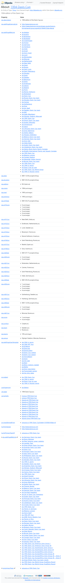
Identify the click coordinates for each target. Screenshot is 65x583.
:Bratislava (26, 37)
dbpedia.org (58, 10)
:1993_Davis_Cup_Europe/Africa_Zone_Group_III (38, 554)
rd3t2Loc (5, 299)
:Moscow (25, 59)
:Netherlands (27, 61)
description (6, 20)
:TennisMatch (27, 357)
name (4, 188)
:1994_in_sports (28, 462)
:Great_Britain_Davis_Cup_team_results (35, 560)
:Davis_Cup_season (29, 355)
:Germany (26, 45)
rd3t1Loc (5, 294)
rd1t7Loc (5, 244)
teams (4, 334)
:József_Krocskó (27, 476)
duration (5, 180)
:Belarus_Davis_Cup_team (31, 137)
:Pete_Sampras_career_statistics (33, 441)
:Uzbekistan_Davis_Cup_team (32, 147)
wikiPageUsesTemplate (9, 342)
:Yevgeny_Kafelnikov (29, 135)
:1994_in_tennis (28, 165)
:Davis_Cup (26, 96)
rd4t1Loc (5, 313)
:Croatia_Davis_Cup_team (31, 505)
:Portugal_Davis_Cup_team (31, 499)
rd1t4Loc (5, 232)
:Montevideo (27, 57)
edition (4, 184)
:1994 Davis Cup (29, 396)
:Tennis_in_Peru (28, 519)
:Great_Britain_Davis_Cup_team (33, 445)
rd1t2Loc (5, 224)
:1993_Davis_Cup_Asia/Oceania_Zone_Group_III (38, 550)
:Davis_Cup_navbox (29, 353)
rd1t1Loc (5, 219)
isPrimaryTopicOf (8, 433)
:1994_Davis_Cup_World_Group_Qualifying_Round (38, 564)
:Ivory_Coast (27, 53)
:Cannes (25, 102)
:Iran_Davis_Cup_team (30, 539)
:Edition (25, 388)
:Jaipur (25, 127)
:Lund (24, 55)
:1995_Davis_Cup (28, 118)
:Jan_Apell (26, 108)
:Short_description (28, 369)
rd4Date (5, 303)
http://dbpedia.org (36, 10)
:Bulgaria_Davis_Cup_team (31, 527)
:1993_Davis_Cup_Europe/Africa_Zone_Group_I (37, 552)
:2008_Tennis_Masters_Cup (31, 517)
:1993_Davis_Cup (28, 153)
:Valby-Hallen (27, 143)
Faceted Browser (45, 3)
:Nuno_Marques (28, 439)
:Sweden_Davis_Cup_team (31, 110)
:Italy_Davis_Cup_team (30, 454)
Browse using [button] (19, 2)
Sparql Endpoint (57, 3)
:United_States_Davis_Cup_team (33, 535)
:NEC (24, 112)
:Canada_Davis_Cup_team (31, 537)
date (4, 176)
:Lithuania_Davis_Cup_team (31, 129)
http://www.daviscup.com (30, 24)
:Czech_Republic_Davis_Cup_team (33, 529)
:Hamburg (26, 47)
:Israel (25, 51)
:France (25, 43)
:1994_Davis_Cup (28, 163)
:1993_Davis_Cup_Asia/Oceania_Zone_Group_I (37, 548)
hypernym (6, 388)
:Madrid (25, 88)
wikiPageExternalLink (9, 24)
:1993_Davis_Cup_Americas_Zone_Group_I (36, 544)
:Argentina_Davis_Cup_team (31, 466)
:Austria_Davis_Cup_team (31, 501)
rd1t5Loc (5, 236)
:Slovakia (25, 73)
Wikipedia (25, 578)
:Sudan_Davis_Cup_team (30, 145)
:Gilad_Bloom (27, 531)
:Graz (24, 106)
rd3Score (5, 284)
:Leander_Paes (27, 443)
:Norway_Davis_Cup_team (31, 523)
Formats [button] (29, 2)
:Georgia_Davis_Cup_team (31, 139)
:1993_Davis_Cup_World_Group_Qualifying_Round (38, 562)
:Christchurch (27, 125)
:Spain (25, 75)
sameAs (5, 396)
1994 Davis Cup (21, 7)
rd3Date (5, 280)
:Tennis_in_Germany (29, 509)
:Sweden (25, 77)
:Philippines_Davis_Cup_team (32, 456)
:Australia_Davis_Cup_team (31, 447)
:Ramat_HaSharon (28, 92)
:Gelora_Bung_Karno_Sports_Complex (35, 149)
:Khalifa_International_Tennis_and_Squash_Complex (39, 151)
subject (4, 377)
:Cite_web (26, 361)
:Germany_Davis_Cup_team (31, 437)
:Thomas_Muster (28, 486)
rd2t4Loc (5, 276)
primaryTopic (8, 568)
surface (5, 324)
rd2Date (5, 253)
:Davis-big (26, 348)
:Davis (25, 359)
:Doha (25, 82)
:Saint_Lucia (26, 69)
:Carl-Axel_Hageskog (29, 492)
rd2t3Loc (5, 272)
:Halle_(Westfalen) (28, 114)
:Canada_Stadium (28, 157)
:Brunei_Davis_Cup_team (30, 161)
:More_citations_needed (30, 365)
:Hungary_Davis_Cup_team (31, 451)
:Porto (25, 90)
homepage (6, 427)
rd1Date (5, 201)
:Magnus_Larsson (28, 155)
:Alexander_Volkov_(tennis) (31, 159)
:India (24, 49)
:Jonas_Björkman (28, 131)
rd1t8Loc (5, 249)
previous (5, 197)
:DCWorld (26, 346)
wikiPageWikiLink (8, 32)
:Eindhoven (26, 84)
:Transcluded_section (29, 371)
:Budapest (26, 39)
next (4, 192)
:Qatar (25, 65)
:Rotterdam (26, 94)
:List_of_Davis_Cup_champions (32, 494)
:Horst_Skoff (26, 513)
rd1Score (5, 205)
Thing (14, 10)
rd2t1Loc (5, 263)
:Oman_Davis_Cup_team (30, 120)
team (4, 328)
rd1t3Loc (5, 228)
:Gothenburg (27, 104)
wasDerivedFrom (8, 423)
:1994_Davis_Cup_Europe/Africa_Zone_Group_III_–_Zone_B (41, 558)
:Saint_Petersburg (28, 71)
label (4, 392)
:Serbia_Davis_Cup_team (30, 484)
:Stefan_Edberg (27, 133)
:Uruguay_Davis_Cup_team (31, 470)
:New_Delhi (26, 63)
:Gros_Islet (26, 141)
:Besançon (26, 79)
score (4, 317)
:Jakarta (25, 86)
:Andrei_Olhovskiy (28, 122)
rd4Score (5, 307)
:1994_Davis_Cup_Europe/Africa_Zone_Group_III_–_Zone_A (41, 556)
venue (4, 338)
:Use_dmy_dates (28, 373)
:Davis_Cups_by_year (29, 167)
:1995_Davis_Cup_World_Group (32, 170)
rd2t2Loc (5, 267)
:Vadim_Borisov (28, 525)
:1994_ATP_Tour (28, 344)
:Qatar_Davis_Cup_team (30, 521)
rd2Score (5, 257)
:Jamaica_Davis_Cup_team (31, 542)
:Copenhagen (27, 41)
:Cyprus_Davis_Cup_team (31, 472)
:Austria (25, 34)
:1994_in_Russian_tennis (30, 172)
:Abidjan (25, 32)
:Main (24, 363)
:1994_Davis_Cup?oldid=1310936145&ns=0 (39, 423)
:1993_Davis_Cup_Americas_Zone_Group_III (36, 546)
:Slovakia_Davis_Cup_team (31, 100)
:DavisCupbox (27, 351)
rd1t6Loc (5, 240)
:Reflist (25, 367)
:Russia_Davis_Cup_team (30, 98)
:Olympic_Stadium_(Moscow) (32, 116)
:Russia (25, 67)
